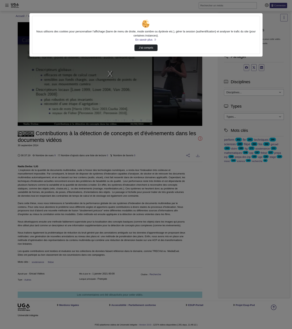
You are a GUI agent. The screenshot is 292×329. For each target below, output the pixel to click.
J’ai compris (146, 47)
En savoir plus (146, 40)
